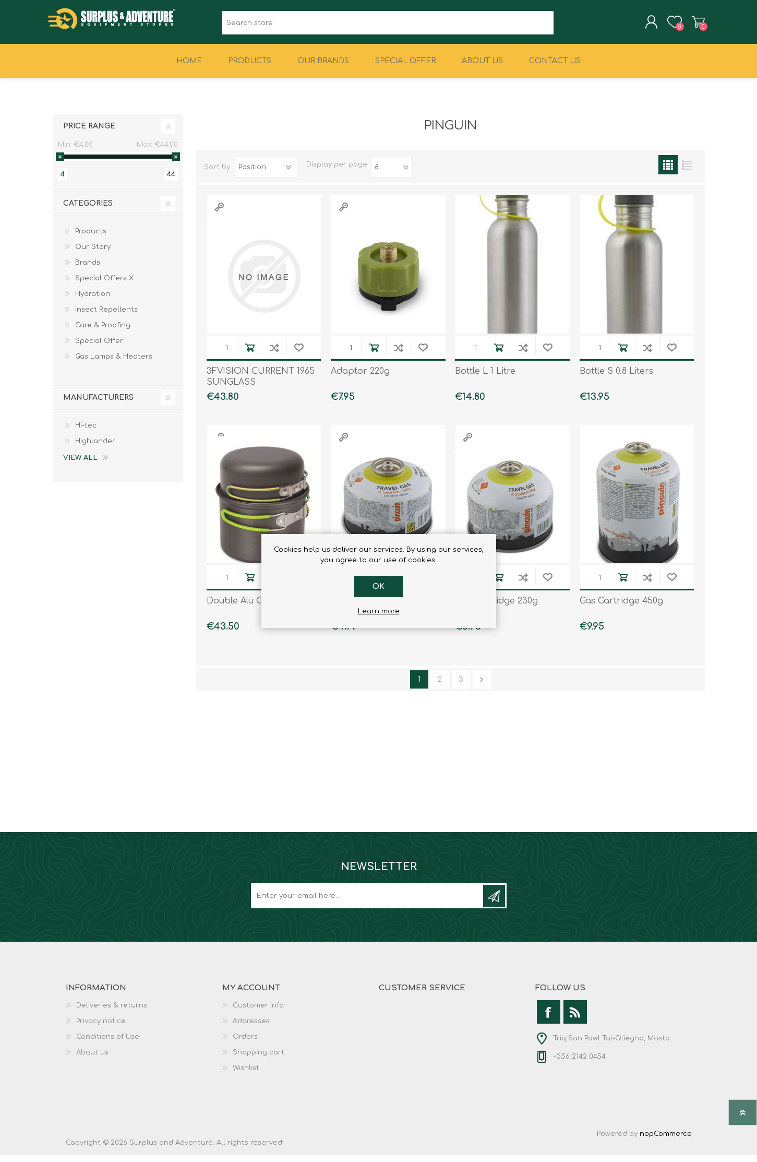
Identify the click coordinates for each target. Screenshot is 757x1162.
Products (90, 238)
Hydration (92, 301)
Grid (668, 172)
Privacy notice (101, 1028)
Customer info (258, 1012)
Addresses (251, 1028)
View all (80, 465)
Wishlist (246, 1075)
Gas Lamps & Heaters (113, 363)
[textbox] (388, 26)
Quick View (219, 214)
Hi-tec (86, 432)
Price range (89, 133)
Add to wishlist (298, 354)
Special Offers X (104, 285)
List (687, 172)
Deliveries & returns (111, 1012)
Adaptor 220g (360, 378)
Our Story (93, 254)
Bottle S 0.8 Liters (616, 378)
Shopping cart (693, 25)
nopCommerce (666, 1141)
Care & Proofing (102, 332)
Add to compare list (274, 354)
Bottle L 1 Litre (485, 378)
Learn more (379, 611)
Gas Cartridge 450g (621, 608)
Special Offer (99, 348)
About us (92, 1059)
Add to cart (249, 354)
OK (378, 586)
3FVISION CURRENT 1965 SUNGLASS (261, 384)
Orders (245, 1044)
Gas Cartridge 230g (496, 608)
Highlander (95, 448)
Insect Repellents (106, 317)
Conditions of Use (107, 1044)
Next (482, 687)
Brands (87, 270)
